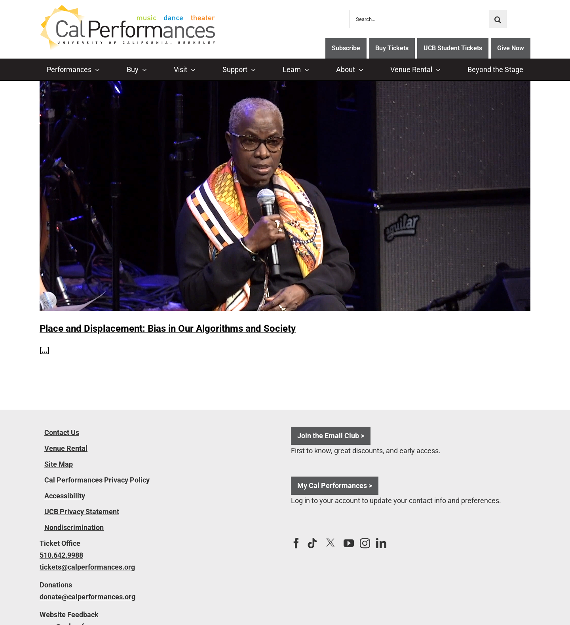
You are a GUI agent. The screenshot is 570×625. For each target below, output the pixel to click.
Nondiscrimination (74, 527)
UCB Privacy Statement (81, 511)
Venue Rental (65, 448)
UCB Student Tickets (453, 48)
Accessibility (64, 496)
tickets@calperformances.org (87, 567)
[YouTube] (349, 543)
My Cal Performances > (334, 485)
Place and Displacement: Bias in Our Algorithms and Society (168, 328)
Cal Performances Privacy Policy (97, 480)
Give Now (510, 48)
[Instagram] (365, 543)
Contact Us (61, 432)
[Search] (498, 19)
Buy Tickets (391, 48)
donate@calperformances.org (87, 597)
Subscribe (346, 48)
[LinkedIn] (381, 543)
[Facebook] (296, 543)
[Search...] (419, 19)
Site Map (58, 464)
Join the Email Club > (330, 435)
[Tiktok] (312, 543)
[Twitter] (330, 543)
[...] (44, 350)
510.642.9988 (61, 555)
